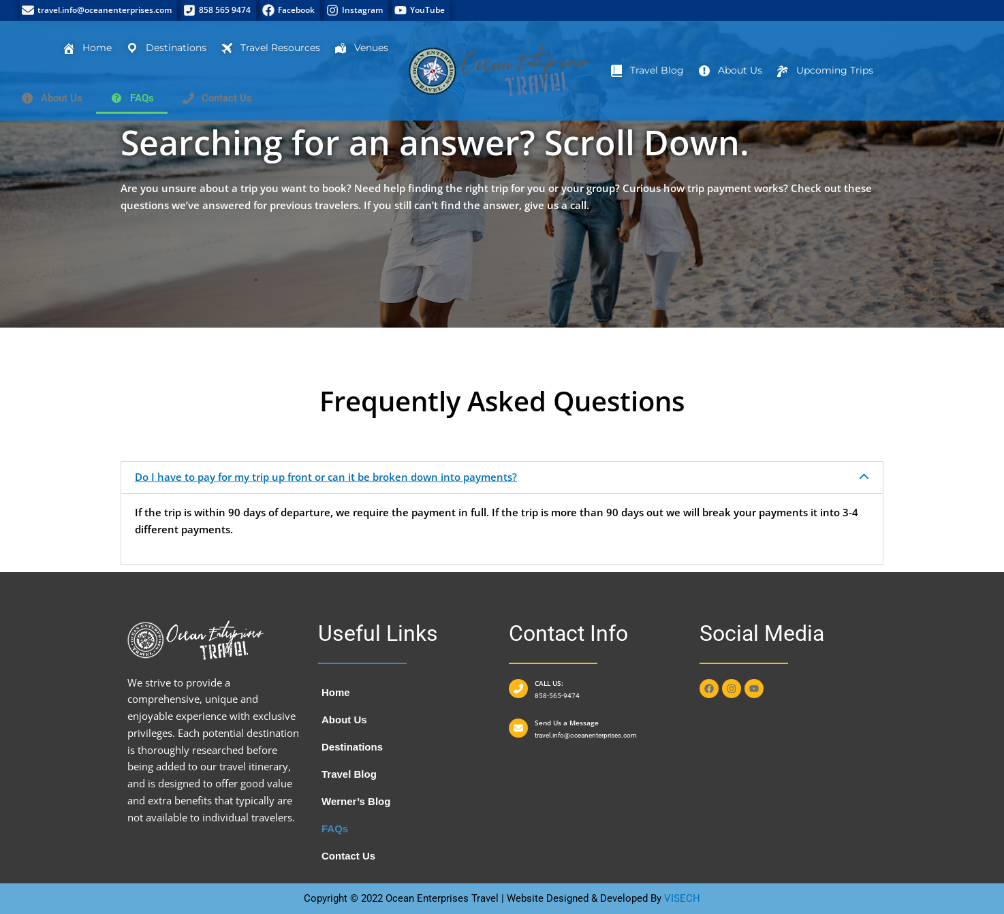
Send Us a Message (567, 722)
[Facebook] (290, 10)
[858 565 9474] (218, 10)
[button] (502, 477)
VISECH (682, 898)
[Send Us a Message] (518, 728)
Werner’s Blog (355, 801)
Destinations (352, 747)
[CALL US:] (518, 688)
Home (335, 692)
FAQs (334, 828)
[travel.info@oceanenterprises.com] (98, 10)
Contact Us (348, 856)
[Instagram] (356, 10)
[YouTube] (421, 10)
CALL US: (549, 683)
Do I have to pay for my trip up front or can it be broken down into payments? (326, 477)
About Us (344, 719)
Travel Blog (349, 774)
